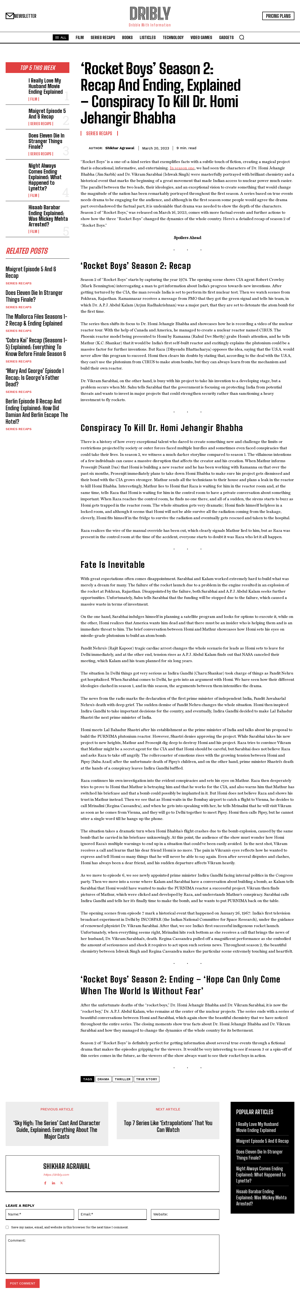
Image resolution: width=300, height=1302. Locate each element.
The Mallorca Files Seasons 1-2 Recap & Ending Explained (36, 320)
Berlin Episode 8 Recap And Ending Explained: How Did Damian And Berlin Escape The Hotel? (37, 411)
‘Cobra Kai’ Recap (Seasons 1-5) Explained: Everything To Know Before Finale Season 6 (36, 347)
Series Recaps (40, 124)
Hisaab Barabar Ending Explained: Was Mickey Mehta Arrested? (48, 216)
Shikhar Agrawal (119, 148)
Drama (103, 1079)
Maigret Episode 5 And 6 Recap (47, 114)
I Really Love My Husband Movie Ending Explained (46, 86)
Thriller (123, 1079)
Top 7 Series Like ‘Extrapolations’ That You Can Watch (168, 1126)
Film (33, 99)
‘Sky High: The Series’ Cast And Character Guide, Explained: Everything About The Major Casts (56, 1130)
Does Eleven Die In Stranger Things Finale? (46, 141)
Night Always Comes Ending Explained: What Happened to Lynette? (45, 177)
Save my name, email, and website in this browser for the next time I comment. (69, 1227)
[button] (241, 37)
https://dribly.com (56, 1174)
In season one (182, 168)
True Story (146, 1079)
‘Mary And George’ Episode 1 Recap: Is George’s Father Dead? (35, 377)
